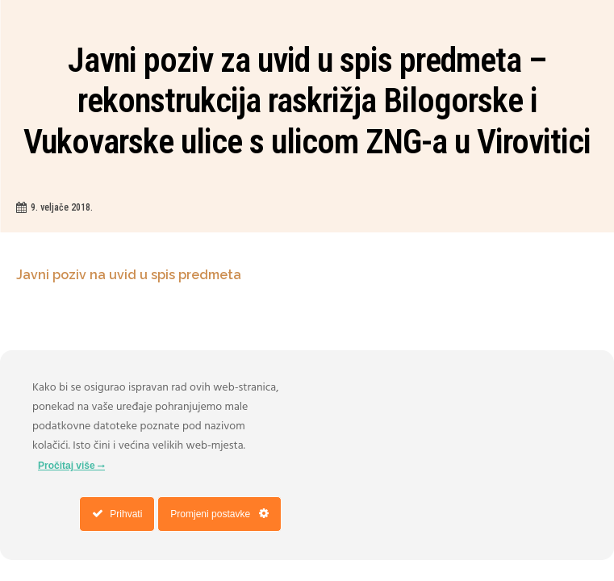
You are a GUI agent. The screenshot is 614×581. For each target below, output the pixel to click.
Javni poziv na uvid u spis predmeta (130, 274)
